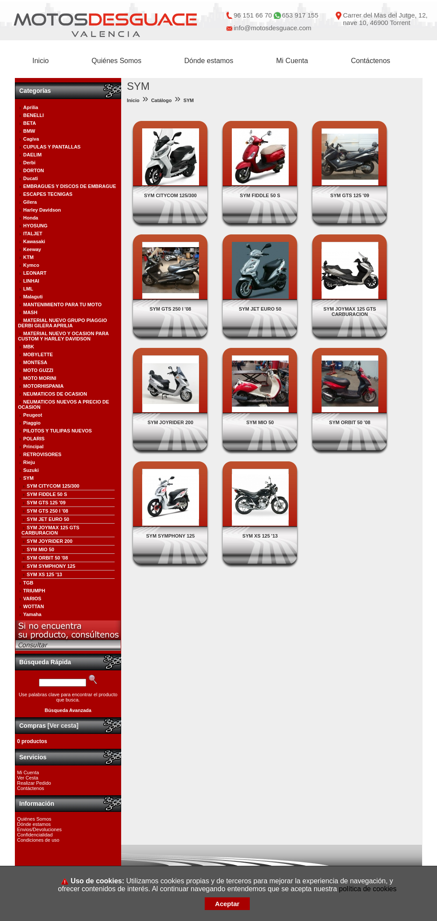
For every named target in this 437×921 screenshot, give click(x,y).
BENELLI (33, 115)
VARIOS (32, 598)
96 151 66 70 (253, 15)
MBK (28, 346)
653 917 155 (300, 15)
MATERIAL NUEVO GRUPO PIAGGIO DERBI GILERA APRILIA (62, 323)
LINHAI (31, 280)
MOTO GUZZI (38, 370)
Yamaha (32, 614)
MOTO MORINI (39, 378)
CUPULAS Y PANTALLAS (51, 146)
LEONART (34, 273)
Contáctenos (370, 60)
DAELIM (32, 154)
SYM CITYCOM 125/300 (53, 486)
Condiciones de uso (38, 840)
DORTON (33, 170)
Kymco (31, 265)
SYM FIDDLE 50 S (47, 494)
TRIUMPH (34, 590)
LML (28, 288)
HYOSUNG (35, 225)
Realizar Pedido (34, 783)
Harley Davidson (42, 210)
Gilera (30, 202)
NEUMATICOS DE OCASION (55, 394)
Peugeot (32, 415)
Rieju (29, 462)
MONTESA (35, 362)
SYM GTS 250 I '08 (47, 511)
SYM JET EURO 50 (48, 519)
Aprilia (30, 107)
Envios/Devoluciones (39, 829)
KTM (28, 257)
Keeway (32, 249)
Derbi (29, 162)
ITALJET (32, 233)
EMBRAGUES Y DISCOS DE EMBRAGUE (69, 186)
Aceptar (227, 903)
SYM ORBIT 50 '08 (47, 557)
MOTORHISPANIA (43, 386)
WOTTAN (33, 606)
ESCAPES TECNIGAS (47, 194)
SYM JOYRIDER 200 (50, 541)
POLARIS (34, 438)
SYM (28, 478)
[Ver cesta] (63, 725)
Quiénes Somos (116, 60)
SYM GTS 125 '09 (46, 502)
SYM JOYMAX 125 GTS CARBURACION (50, 530)
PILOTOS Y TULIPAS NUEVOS (57, 430)
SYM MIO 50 (40, 549)
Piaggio (32, 422)
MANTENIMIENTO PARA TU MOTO (62, 304)
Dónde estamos (208, 60)
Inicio (40, 60)
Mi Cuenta (292, 60)
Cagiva (31, 139)
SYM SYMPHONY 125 (51, 566)
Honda (30, 217)
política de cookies (368, 889)
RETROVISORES (42, 454)
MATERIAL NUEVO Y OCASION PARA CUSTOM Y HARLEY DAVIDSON (63, 336)
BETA (29, 123)
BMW (29, 131)
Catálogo (161, 100)
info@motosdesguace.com (272, 28)
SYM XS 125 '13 (44, 574)
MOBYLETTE (38, 354)
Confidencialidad (34, 834)
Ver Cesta (27, 777)
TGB (28, 582)
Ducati (30, 178)
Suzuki (30, 470)
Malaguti (33, 296)
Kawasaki (34, 241)
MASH (30, 312)
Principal (33, 446)
